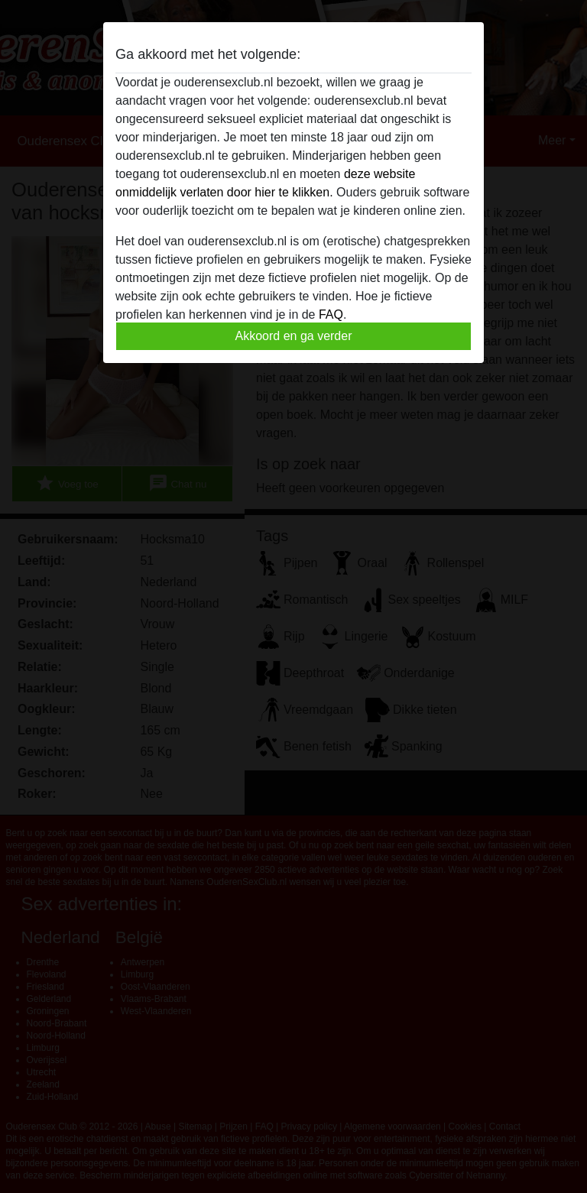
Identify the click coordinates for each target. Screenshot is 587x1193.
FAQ (331, 314)
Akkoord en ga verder (293, 335)
